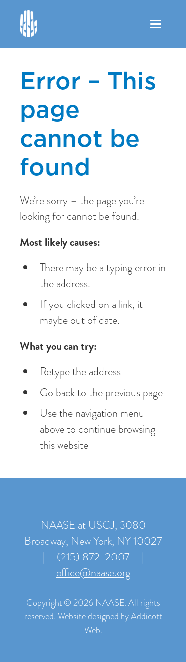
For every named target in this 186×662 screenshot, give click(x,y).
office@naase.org (93, 572)
